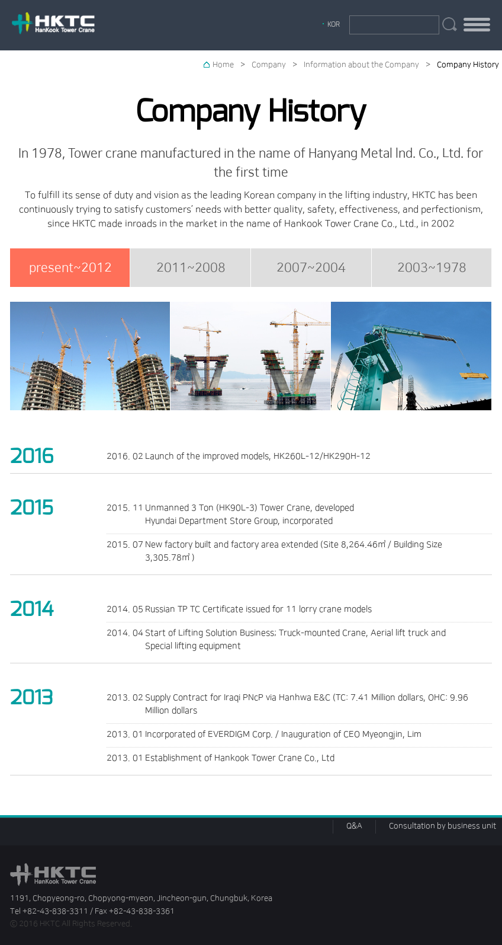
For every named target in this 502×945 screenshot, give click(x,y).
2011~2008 (191, 267)
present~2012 (70, 267)
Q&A (354, 826)
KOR (333, 24)
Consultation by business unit (442, 826)
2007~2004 (311, 267)
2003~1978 (431, 267)
